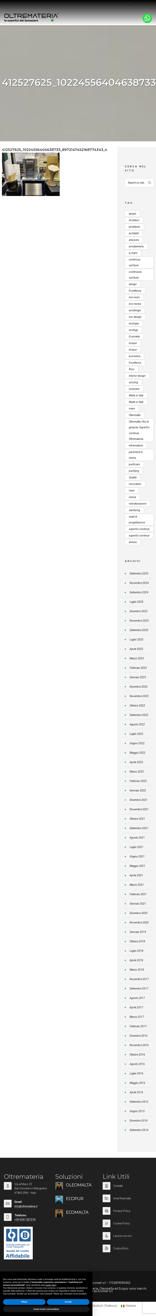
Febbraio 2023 (138, 667)
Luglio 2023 (136, 639)
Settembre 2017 (139, 988)
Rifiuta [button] (24, 1302)
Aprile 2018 (136, 960)
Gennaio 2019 (138, 931)
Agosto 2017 (137, 998)
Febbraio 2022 (138, 781)
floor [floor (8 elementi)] (131, 369)
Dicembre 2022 (139, 686)
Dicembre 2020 (139, 913)
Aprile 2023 (136, 648)
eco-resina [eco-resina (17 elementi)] (135, 303)
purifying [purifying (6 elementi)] (134, 470)
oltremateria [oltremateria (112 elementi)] (136, 445)
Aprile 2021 (136, 875)
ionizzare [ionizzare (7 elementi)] (134, 388)
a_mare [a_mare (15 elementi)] (133, 252)
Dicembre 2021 (139, 799)
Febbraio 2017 (138, 1026)
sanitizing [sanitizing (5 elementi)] (134, 510)
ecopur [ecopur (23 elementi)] (133, 349)
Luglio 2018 (136, 950)
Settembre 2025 (139, 573)
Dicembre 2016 (139, 1035)
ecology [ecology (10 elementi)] (133, 330)
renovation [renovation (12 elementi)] (135, 484)
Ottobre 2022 (137, 705)
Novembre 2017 (139, 979)
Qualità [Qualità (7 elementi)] (133, 477)
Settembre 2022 (139, 715)
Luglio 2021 (136, 847)
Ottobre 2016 (137, 1054)
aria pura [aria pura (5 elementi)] (134, 239)
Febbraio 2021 (138, 894)
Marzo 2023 (137, 658)
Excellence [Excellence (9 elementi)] (135, 362)
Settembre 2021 (139, 828)
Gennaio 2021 (138, 903)
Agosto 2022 (137, 724)
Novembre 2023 (139, 620)
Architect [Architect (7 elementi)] (134, 220)
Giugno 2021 (137, 856)
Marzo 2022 (137, 771)
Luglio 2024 (136, 601)
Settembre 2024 (139, 592)
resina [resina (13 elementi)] (132, 497)
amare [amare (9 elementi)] (132, 213)
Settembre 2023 (139, 630)
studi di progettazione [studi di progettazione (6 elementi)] (137, 519)
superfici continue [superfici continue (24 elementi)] (139, 529)
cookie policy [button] (50, 1285)
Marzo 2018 (137, 969)
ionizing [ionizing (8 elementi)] (133, 382)
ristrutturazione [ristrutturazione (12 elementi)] (137, 503)
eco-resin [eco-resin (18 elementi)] (134, 297)
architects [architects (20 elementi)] (134, 226)
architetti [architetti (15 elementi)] (134, 233)
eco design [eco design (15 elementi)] (135, 316)
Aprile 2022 (136, 762)
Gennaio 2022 (138, 790)
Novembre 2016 (139, 1045)
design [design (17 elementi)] (133, 284)
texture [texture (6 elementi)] (133, 542)
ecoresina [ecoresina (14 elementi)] (134, 356)
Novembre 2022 (139, 696)
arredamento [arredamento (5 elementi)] (136, 246)
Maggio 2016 (137, 1082)
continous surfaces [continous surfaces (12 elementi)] (134, 262)
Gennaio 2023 (138, 677)
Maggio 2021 (137, 865)
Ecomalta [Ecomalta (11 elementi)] (134, 336)
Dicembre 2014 (139, 1120)
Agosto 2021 (137, 837)
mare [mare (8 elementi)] (132, 408)
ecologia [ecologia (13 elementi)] (134, 323)
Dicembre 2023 (139, 611)
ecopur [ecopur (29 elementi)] (133, 343)
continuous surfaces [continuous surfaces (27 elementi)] (135, 274)
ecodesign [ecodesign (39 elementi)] (135, 310)
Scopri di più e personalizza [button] (46, 1309)
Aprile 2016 (136, 1092)
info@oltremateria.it (25, 1206)
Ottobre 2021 (137, 818)
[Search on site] (139, 182)
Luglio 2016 (136, 1073)
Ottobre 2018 (137, 941)
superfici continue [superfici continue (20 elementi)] (139, 535)
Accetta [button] (68, 1302)
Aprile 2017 (136, 1007)
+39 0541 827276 (25, 1219)
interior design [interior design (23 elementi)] (137, 375)
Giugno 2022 (137, 743)
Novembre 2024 (139, 582)
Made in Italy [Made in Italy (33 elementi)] (136, 395)
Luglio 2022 (136, 733)
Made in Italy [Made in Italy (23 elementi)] (136, 402)
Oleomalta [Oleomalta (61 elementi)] (134, 415)
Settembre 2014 (139, 1130)
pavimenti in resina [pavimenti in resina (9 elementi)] (136, 454)
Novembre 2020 (139, 922)
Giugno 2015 (137, 1111)
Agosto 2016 (137, 1064)
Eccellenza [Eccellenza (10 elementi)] (135, 290)
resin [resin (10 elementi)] (132, 490)
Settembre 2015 (139, 1101)
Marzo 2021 (137, 884)
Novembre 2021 (139, 809)
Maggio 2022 (137, 752)
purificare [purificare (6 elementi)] (134, 464)
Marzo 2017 (137, 1016)
